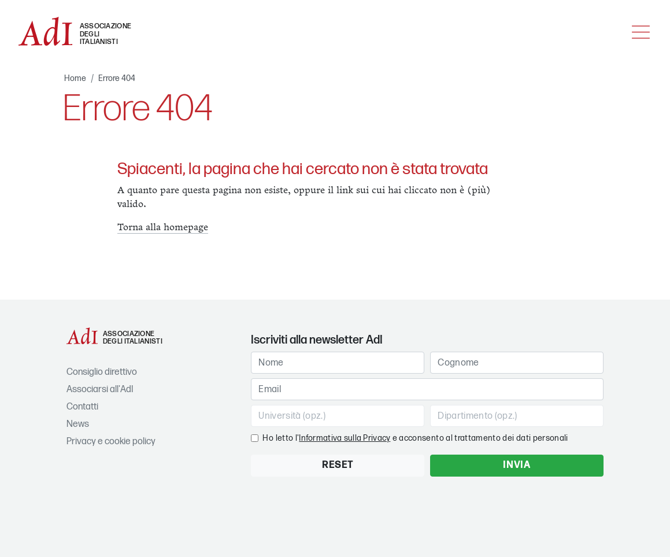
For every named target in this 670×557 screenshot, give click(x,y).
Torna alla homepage (162, 227)
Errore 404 (116, 78)
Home (75, 78)
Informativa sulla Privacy (344, 438)
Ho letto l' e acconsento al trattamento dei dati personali (415, 438)
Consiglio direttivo (101, 372)
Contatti (82, 406)
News (77, 424)
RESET (338, 465)
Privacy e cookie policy (111, 441)
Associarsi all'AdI (99, 389)
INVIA (517, 465)
